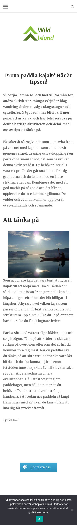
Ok (39, 518)
